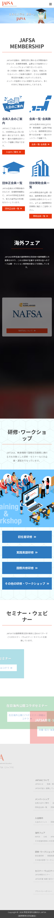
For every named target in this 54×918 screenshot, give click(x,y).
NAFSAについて (27, 346)
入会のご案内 (13, 156)
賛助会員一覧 (40, 220)
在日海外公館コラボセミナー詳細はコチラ (27, 730)
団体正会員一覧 (13, 213)
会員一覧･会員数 (40, 149)
